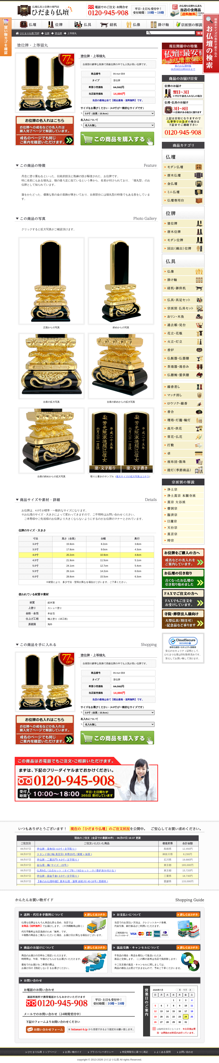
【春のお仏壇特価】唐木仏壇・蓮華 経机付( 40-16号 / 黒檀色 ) (72, 881)
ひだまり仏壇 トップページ (42, 1052)
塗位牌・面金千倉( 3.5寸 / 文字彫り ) (58, 875)
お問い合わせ (186, 1052)
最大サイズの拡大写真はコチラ (132, 476)
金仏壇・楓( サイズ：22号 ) (52, 865)
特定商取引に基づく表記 (135, 1052)
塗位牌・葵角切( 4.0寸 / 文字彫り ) (56, 848)
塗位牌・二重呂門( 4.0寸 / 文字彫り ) (58, 859)
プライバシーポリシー (101, 1052)
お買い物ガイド (73, 1052)
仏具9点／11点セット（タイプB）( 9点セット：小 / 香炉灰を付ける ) (76, 870)
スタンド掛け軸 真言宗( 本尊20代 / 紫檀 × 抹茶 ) (64, 854)
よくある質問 (163, 1052)
